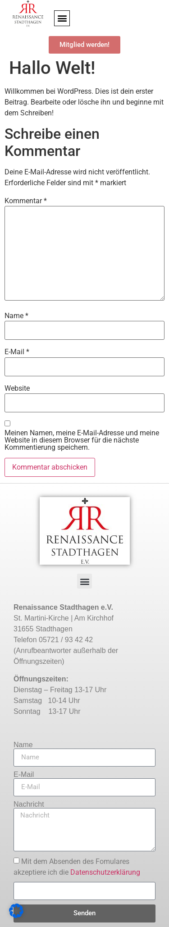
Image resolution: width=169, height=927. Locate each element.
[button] (62, 18)
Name (16, 316)
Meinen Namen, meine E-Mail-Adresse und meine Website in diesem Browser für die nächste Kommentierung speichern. (82, 440)
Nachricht (29, 804)
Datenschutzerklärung (105, 872)
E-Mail (17, 352)
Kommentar (26, 201)
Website (17, 388)
